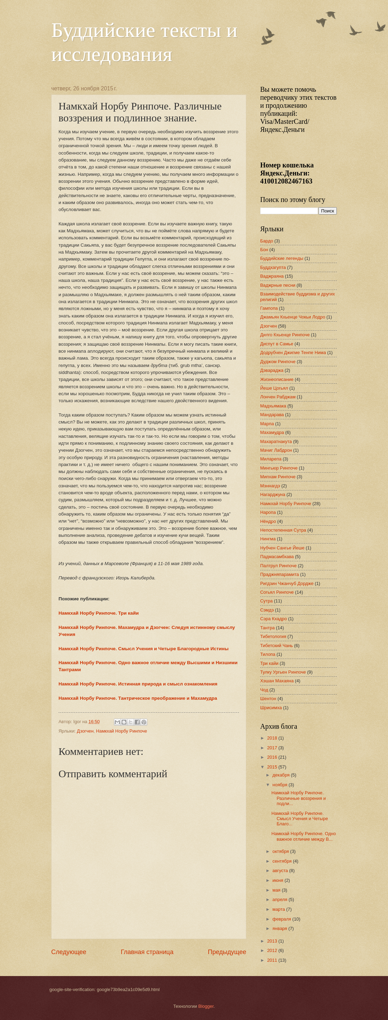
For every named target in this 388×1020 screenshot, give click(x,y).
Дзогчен (85, 731)
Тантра (267, 627)
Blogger (206, 1006)
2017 (272, 747)
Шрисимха (271, 707)
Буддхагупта (273, 267)
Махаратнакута (276, 441)
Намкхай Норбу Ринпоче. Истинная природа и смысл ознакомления (138, 684)
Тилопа (267, 654)
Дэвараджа (272, 370)
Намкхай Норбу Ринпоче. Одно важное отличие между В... (303, 836)
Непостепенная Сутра (283, 530)
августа (280, 870)
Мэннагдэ (270, 485)
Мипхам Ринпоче (277, 476)
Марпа (267, 423)
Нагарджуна (272, 494)
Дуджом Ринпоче (277, 361)
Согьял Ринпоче (277, 592)
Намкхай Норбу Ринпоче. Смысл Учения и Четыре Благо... (299, 819)
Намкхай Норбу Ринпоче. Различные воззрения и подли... (298, 798)
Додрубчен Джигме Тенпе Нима (293, 352)
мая (277, 890)
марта (279, 909)
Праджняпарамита (279, 574)
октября (281, 851)
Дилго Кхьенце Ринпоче (285, 334)
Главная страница (147, 951)
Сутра (266, 600)
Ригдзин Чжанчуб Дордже (286, 583)
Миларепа (270, 459)
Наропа (268, 512)
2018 (272, 738)
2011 (272, 960)
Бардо (266, 240)
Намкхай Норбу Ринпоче (121, 731)
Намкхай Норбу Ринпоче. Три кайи (99, 613)
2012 (272, 950)
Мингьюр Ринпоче (278, 468)
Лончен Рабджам (278, 396)
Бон (264, 249)
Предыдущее (227, 951)
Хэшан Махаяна (277, 680)
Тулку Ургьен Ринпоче (283, 672)
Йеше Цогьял (274, 388)
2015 (272, 767)
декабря (281, 775)
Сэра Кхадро (273, 618)
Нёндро (268, 521)
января (280, 928)
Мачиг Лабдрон (276, 450)
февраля (282, 919)
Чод (264, 689)
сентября (282, 861)
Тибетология (273, 636)
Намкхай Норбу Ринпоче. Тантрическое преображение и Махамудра (138, 698)
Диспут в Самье (276, 343)
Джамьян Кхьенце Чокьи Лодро (292, 317)
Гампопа (269, 308)
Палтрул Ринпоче (278, 565)
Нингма (268, 538)
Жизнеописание (277, 379)
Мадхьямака (273, 405)
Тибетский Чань (276, 645)
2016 (272, 757)
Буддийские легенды (281, 258)
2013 (272, 941)
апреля (280, 899)
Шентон (268, 698)
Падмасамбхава (277, 556)
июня (278, 880)
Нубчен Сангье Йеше (282, 547)
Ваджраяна (272, 276)
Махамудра (272, 432)
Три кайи (269, 663)
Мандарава (272, 414)
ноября (280, 784)
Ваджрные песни (277, 285)
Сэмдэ (267, 610)
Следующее (68, 951)
